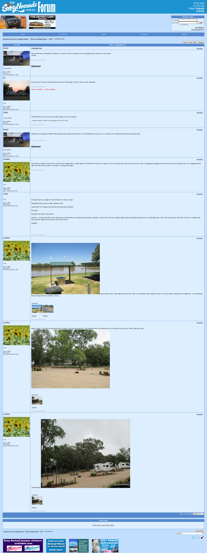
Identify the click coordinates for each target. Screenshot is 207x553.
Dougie (5, 112)
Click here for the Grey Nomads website (15, 39)
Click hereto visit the (196, 7)
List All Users (63, 34)
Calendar (184, 34)
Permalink (200, 48)
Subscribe (199, 531)
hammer (5, 48)
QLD (50, 39)
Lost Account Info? (197, 29)
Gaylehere (6, 159)
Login (200, 23)
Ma (4, 78)
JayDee (5, 194)
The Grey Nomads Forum (38, 39)
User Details (144, 34)
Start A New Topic (190, 42)
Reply (201, 42)
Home (23, 34)
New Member (199, 27)
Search (103, 34)
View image (34, 315)
